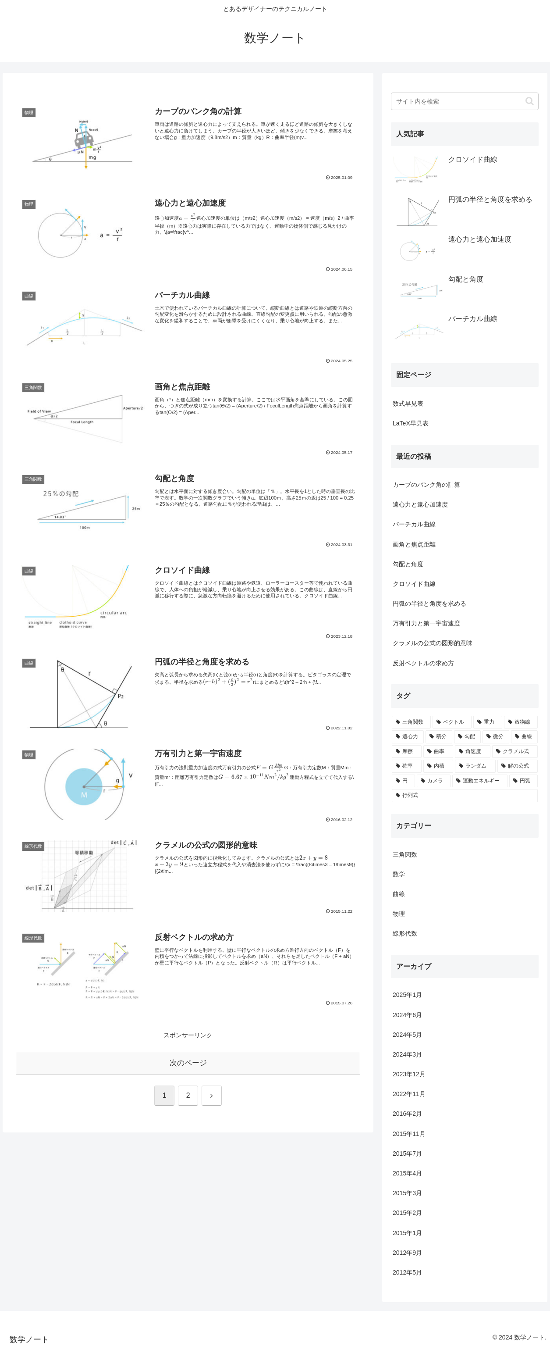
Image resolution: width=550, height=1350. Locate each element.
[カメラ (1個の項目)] (434, 781)
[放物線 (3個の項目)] (521, 722)
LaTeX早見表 (411, 423)
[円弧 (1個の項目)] (523, 781)
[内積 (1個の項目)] (438, 766)
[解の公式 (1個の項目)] (517, 766)
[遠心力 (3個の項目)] (408, 736)
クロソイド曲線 (414, 583)
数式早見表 (408, 403)
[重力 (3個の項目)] (487, 722)
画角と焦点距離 (414, 544)
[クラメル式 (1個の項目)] (515, 751)
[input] (465, 101)
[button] (529, 101)
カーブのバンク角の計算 (426, 484)
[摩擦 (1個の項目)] (407, 751)
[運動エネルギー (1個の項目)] (479, 781)
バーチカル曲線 (414, 524)
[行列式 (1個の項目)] (465, 795)
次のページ (188, 1063)
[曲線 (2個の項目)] (524, 736)
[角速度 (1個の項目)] (472, 751)
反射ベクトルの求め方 (423, 663)
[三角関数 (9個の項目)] (411, 722)
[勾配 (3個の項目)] (467, 736)
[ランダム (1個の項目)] (475, 766)
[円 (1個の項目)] (403, 781)
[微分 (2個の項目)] (496, 736)
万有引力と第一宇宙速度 (426, 623)
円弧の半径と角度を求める (429, 603)
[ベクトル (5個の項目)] (452, 722)
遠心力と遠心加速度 (420, 504)
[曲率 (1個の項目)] (438, 751)
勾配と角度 (408, 564)
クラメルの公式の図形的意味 (432, 642)
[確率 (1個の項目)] (407, 766)
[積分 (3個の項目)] (439, 736)
